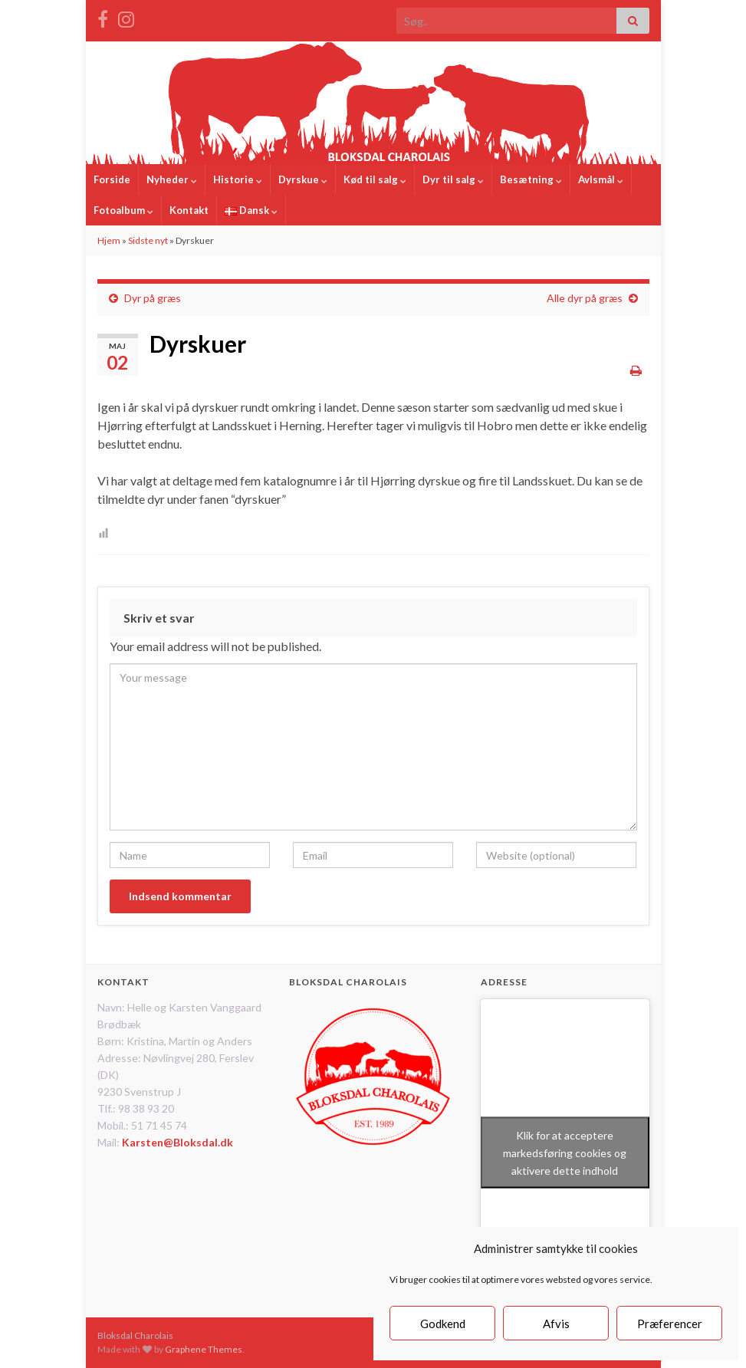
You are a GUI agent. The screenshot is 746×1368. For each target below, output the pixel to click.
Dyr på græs (152, 297)
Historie (237, 179)
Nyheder (171, 179)
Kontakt (189, 210)
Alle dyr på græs (585, 297)
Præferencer (669, 1323)
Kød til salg (374, 179)
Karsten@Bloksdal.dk (177, 1142)
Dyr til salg (453, 179)
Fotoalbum (123, 210)
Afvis (556, 1323)
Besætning (531, 179)
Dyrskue (302, 179)
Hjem (108, 240)
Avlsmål (600, 179)
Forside (112, 179)
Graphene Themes (203, 1349)
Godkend (442, 1323)
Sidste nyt (148, 240)
